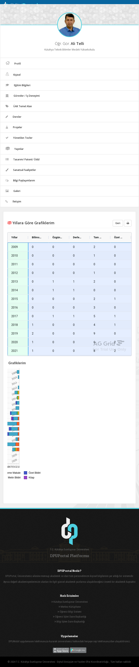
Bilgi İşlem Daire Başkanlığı (69, 621)
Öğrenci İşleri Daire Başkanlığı (69, 616)
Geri (117, 223)
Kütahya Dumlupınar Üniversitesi (69, 601)
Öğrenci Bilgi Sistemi (69, 611)
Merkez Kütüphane (70, 606)
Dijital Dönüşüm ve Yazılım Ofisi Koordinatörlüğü (83, 661)
